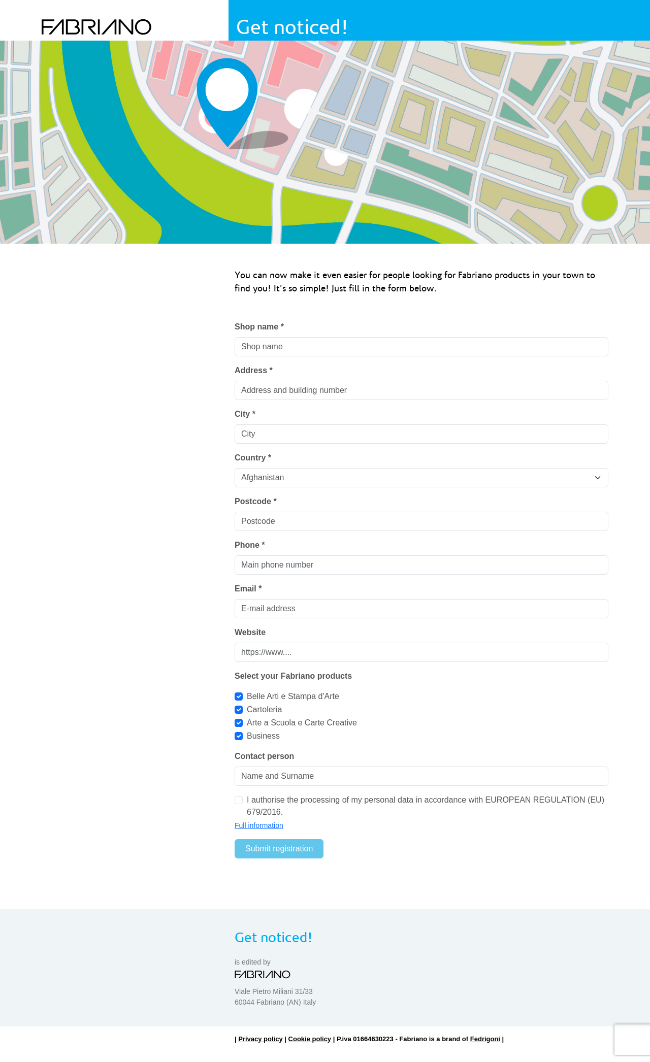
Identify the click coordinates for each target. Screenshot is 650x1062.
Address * (254, 370)
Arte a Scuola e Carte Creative (302, 722)
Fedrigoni (485, 1039)
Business (263, 736)
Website (250, 632)
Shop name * (259, 326)
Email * (248, 588)
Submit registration (279, 848)
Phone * (250, 545)
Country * (253, 457)
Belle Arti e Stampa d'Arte (293, 696)
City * (245, 414)
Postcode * (256, 501)
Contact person (264, 756)
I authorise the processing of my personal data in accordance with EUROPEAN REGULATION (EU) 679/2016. (425, 805)
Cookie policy (310, 1039)
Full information (259, 825)
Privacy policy (260, 1039)
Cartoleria (264, 709)
